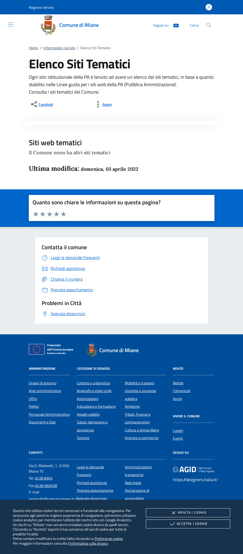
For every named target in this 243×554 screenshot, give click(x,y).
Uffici (33, 399)
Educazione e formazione (96, 406)
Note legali (133, 483)
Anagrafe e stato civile (94, 391)
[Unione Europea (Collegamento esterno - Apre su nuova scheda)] (52, 350)
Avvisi (177, 399)
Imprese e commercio (141, 438)
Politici (34, 406)
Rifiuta (188, 513)
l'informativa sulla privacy (88, 543)
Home (33, 48)
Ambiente (132, 406)
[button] (41, 7)
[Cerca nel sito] (208, 25)
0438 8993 (44, 478)
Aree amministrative (45, 391)
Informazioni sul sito (59, 48)
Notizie (178, 383)
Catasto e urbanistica (93, 383)
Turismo (83, 438)
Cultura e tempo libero (142, 430)
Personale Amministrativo (49, 414)
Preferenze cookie (109, 538)
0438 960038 (46, 486)
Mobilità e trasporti (139, 383)
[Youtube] (174, 24)
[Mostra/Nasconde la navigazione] (10, 24)
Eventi (178, 438)
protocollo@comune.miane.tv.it (53, 499)
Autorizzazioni (87, 399)
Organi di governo (42, 383)
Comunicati (181, 391)
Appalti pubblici (88, 414)
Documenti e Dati (42, 422)
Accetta (188, 524)
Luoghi (178, 431)
